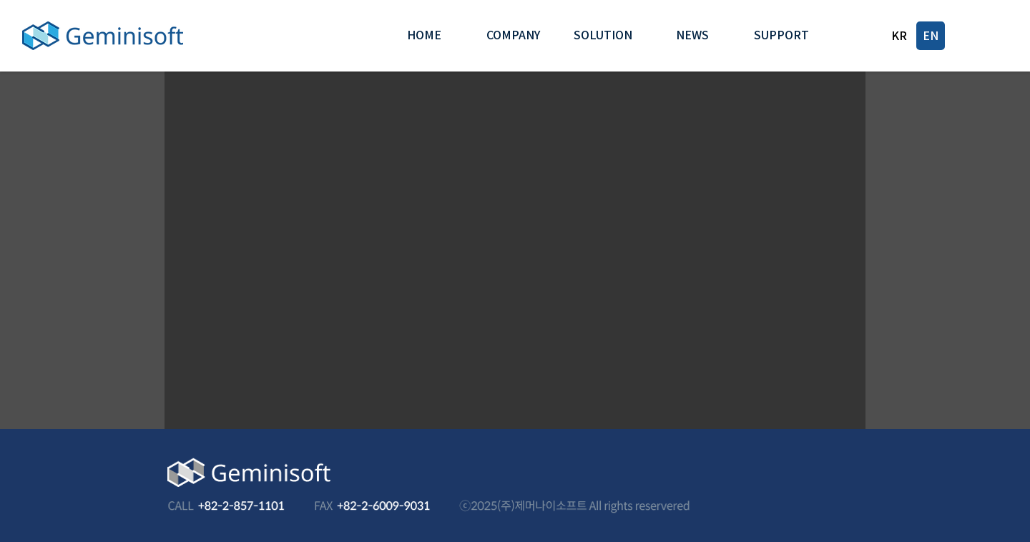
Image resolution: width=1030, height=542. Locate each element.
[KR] (899, 35)
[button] (513, 36)
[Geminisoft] (102, 35)
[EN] (930, 35)
